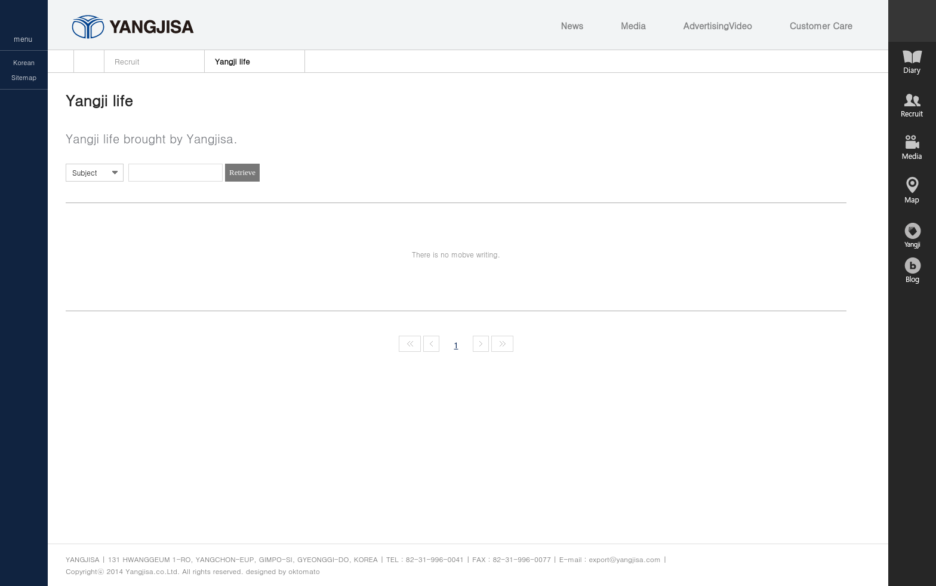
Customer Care (821, 25)
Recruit (127, 61)
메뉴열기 (24, 25)
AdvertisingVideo (717, 25)
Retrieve (242, 172)
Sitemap (23, 77)
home (88, 61)
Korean (24, 62)
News (572, 25)
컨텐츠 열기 (912, 21)
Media (633, 25)
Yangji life (232, 61)
